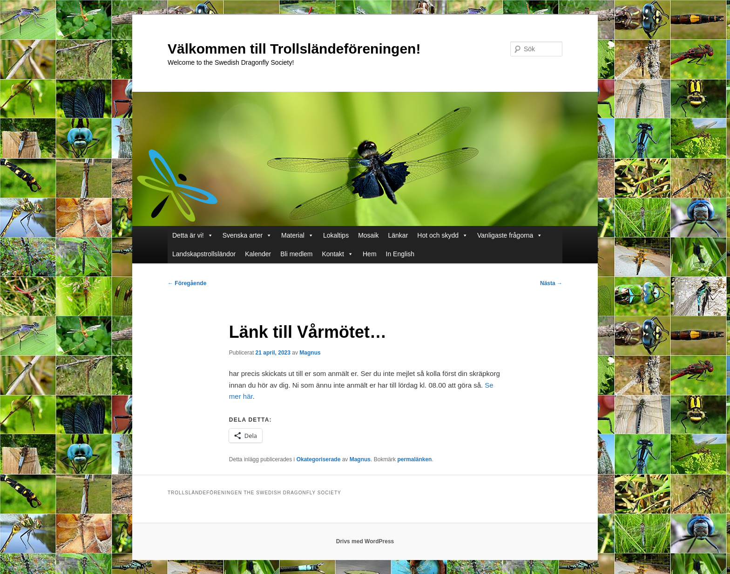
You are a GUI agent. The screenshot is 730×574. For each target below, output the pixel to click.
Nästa (551, 283)
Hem (370, 254)
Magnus (309, 352)
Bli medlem (296, 254)
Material (297, 235)
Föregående (187, 283)
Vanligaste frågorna (509, 235)
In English (400, 254)
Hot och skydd (442, 235)
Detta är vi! (192, 235)
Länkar (398, 235)
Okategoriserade (319, 459)
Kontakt (337, 254)
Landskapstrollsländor (204, 254)
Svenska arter (247, 235)
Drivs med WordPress (365, 541)
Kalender (258, 254)
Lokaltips (336, 235)
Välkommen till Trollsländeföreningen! (294, 48)
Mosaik (368, 235)
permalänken (414, 459)
